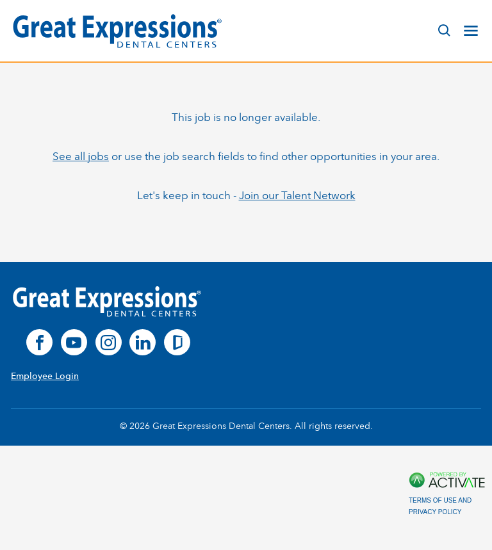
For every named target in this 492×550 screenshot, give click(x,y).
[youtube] (74, 342)
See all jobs (81, 156)
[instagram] (108, 342)
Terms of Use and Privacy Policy (440, 506)
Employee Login (45, 376)
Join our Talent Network (297, 195)
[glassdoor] (177, 342)
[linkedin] (142, 342)
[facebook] (39, 342)
